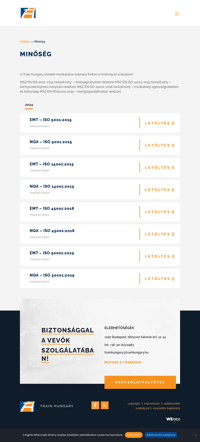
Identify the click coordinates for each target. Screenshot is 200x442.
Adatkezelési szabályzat (161, 434)
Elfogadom (133, 434)
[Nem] (195, 435)
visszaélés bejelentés (166, 408)
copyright (134, 403)
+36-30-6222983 (122, 345)
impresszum (152, 403)
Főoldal (24, 41)
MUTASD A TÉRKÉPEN (122, 362)
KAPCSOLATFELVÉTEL (140, 382)
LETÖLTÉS (157, 123)
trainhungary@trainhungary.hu (126, 352)
